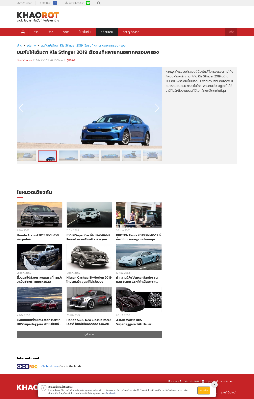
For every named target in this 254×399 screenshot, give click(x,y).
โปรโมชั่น (85, 32)
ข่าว (36, 32)
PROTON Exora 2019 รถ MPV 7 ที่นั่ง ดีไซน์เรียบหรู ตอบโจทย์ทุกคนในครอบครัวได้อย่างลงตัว (138, 237)
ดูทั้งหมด (89, 334)
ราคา (66, 32)
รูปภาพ (31, 45)
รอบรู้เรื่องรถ (131, 32)
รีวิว (50, 32)
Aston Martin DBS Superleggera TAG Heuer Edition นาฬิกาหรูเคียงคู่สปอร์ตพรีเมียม (137, 322)
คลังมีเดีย (107, 32)
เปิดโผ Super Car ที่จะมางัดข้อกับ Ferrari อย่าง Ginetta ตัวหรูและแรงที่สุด (88, 237)
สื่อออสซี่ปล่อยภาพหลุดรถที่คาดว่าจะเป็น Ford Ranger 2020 (39, 279)
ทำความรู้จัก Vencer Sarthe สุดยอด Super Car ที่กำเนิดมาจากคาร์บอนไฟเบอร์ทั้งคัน (137, 279)
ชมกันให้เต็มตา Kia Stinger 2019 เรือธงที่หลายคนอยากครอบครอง (83, 45)
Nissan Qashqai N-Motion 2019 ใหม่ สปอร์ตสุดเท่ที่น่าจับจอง (89, 279)
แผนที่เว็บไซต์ (228, 392)
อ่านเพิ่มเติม (111, 393)
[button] (157, 108)
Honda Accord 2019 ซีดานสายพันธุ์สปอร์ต (38, 237)
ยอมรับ (204, 390)
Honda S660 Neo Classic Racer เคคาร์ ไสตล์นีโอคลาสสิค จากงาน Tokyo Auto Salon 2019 (88, 322)
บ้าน (19, 45)
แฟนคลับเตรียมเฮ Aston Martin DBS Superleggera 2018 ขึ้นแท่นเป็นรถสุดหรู (39, 322)
